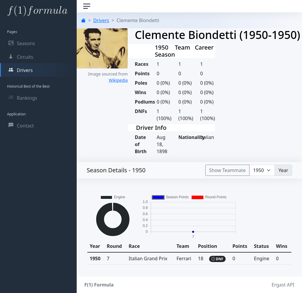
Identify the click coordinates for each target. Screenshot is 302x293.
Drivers (101, 20)
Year (283, 170)
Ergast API (283, 284)
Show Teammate (227, 170)
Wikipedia (118, 80)
